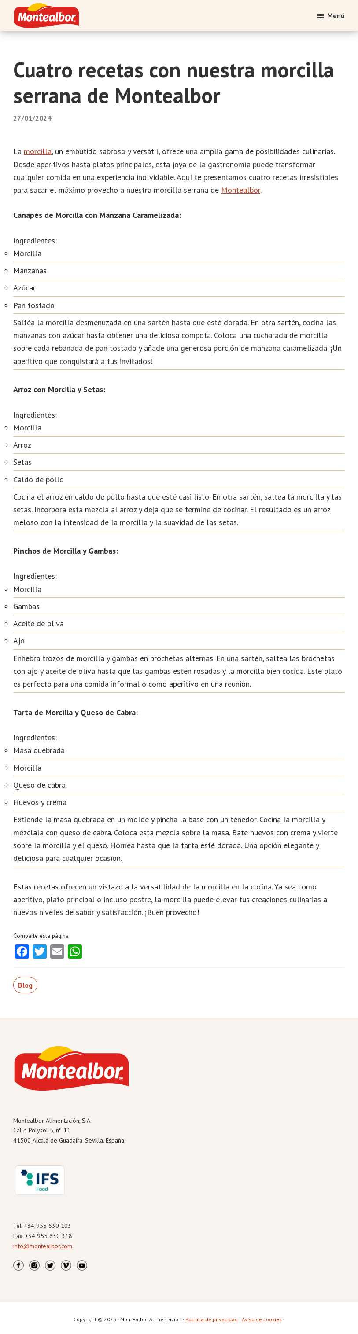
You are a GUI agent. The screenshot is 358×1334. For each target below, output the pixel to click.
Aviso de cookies (262, 1319)
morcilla (38, 151)
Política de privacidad (211, 1319)
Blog (25, 985)
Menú (336, 15)
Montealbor (240, 190)
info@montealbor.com (42, 1246)
